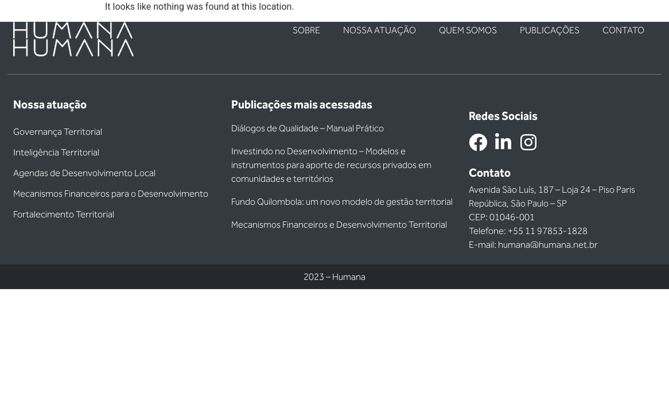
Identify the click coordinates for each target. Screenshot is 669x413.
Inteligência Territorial (56, 152)
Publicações (549, 30)
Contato (623, 30)
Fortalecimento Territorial (63, 214)
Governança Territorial (57, 131)
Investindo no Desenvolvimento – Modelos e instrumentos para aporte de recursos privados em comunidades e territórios (331, 165)
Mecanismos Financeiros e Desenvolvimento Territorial (339, 224)
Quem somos (468, 30)
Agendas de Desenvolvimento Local (84, 172)
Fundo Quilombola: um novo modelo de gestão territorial (342, 201)
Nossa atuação (379, 30)
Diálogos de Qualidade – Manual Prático (307, 128)
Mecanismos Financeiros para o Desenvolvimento (110, 193)
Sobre (306, 30)
